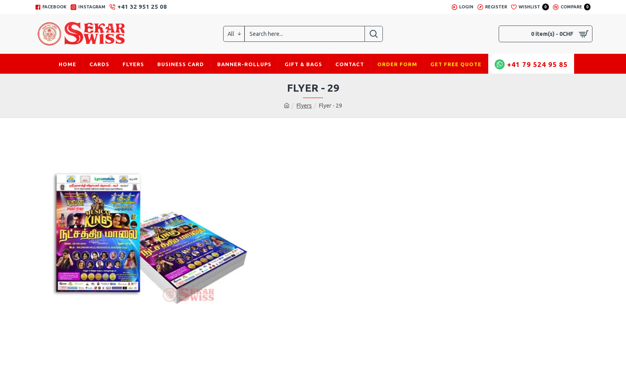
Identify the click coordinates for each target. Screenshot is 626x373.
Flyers (304, 105)
